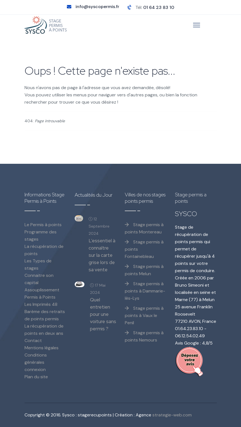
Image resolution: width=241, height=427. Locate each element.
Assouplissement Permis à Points (42, 293)
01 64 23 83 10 (158, 7)
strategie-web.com (172, 415)
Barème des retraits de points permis (45, 315)
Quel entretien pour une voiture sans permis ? (103, 314)
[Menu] (196, 25)
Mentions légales (42, 348)
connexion (35, 369)
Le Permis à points (43, 225)
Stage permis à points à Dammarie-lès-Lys (145, 291)
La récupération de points (44, 250)
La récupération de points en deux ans (44, 329)
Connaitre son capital (39, 279)
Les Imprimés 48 (41, 304)
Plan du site (36, 377)
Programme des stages (41, 235)
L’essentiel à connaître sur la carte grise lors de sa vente (102, 255)
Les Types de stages (38, 264)
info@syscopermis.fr (97, 6)
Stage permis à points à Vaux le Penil (144, 315)
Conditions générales (36, 358)
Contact (33, 340)
